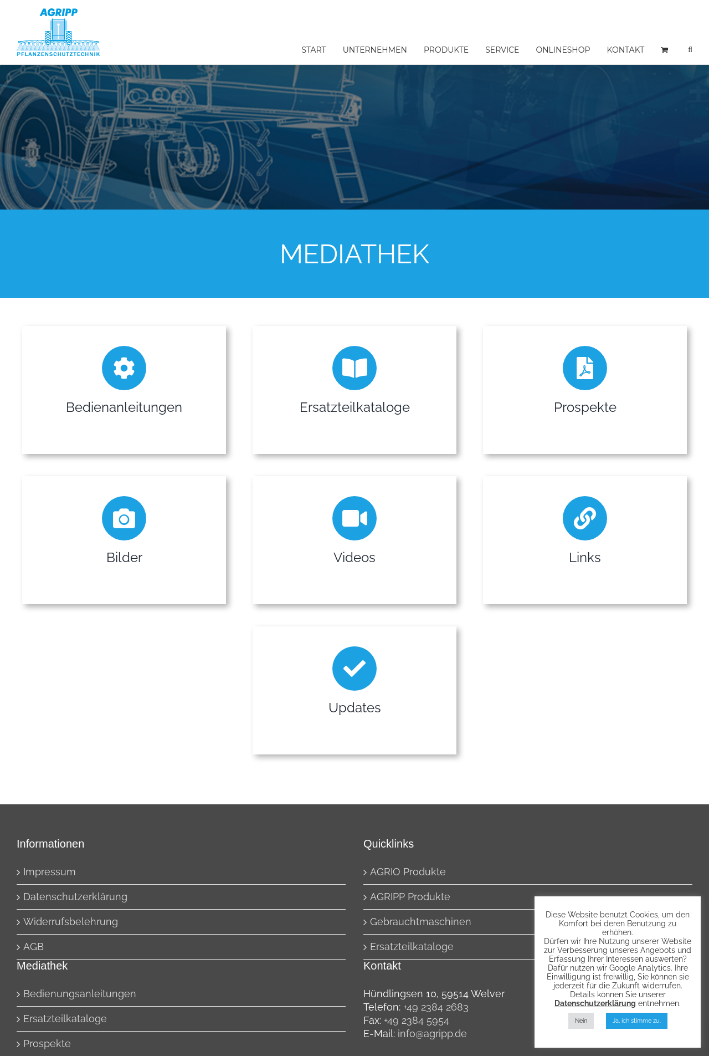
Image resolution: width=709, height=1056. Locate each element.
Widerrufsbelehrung (70, 921)
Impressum (49, 872)
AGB (33, 946)
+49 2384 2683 (436, 1007)
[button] (690, 50)
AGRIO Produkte (408, 872)
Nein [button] (581, 1020)
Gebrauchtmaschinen (420, 921)
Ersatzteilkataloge (412, 946)
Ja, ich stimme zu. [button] (637, 1020)
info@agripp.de (432, 1033)
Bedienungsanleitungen (79, 993)
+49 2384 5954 (416, 1020)
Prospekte (47, 1043)
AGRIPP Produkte (410, 896)
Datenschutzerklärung (75, 896)
